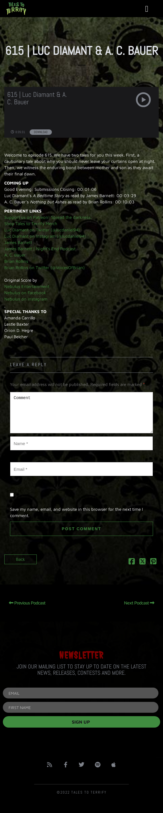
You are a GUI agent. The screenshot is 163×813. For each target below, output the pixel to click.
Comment (81, 412)
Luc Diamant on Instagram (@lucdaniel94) (45, 236)
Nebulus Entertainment (26, 286)
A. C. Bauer (15, 255)
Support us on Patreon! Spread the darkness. (48, 217)
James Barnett (18, 242)
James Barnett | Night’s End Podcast (40, 248)
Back (20, 559)
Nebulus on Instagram (25, 299)
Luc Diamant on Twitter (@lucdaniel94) (42, 229)
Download (41, 132)
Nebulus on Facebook (25, 292)
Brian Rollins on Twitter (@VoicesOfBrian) (44, 267)
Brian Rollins (16, 261)
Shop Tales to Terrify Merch (30, 223)
